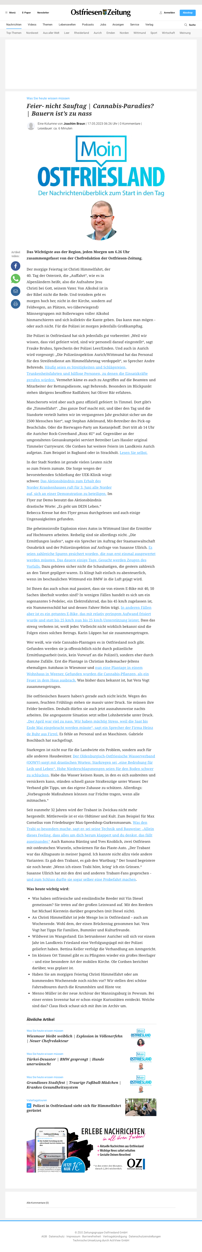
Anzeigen (118, 25)
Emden (111, 33)
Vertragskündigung (115, 1236)
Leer (66, 33)
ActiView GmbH (119, 1240)
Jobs (103, 25)
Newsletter (43, 12)
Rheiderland (81, 33)
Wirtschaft (168, 33)
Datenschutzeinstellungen (145, 1236)
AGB (44, 1236)
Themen (47, 25)
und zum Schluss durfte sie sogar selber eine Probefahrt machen (81, 879)
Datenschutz (57, 1236)
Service (134, 25)
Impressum (73, 1236)
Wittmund (140, 33)
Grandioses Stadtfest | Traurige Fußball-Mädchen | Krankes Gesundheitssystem (74, 1085)
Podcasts (88, 25)
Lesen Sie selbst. (134, 452)
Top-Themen (14, 33)
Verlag (149, 25)
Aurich (98, 33)
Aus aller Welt (51, 33)
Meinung (185, 33)
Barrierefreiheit (91, 1236)
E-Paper (26, 12)
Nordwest (32, 33)
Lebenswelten (67, 25)
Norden (124, 33)
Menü (10, 12)
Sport (154, 33)
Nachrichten (14, 25)
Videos (32, 25)
